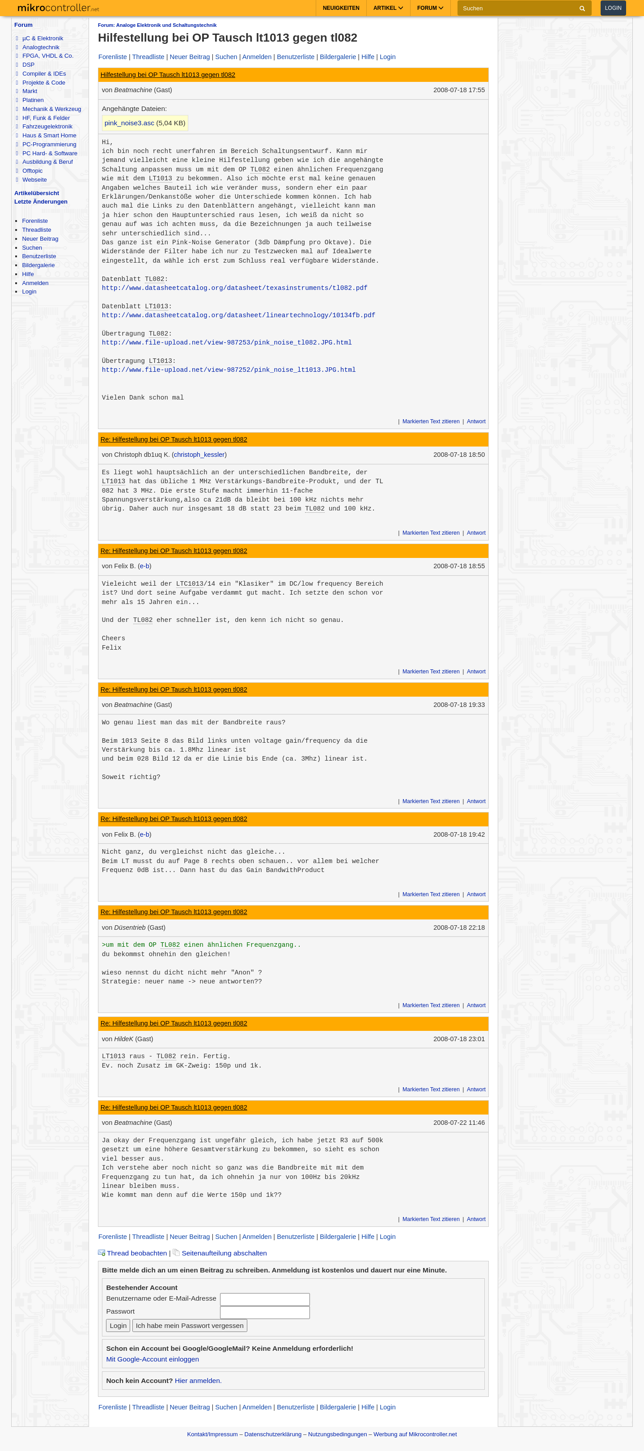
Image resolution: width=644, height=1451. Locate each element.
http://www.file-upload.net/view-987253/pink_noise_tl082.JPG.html (227, 342)
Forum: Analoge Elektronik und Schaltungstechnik (157, 25)
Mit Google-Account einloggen (152, 1359)
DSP (25, 64)
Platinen (29, 100)
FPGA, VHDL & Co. (44, 55)
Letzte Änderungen (41, 201)
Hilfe (28, 274)
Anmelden (35, 283)
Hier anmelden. (198, 1380)
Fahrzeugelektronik (44, 126)
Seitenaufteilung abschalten (220, 1253)
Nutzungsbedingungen (337, 1434)
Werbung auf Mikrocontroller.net (415, 1434)
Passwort (120, 1311)
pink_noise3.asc (129, 123)
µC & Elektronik (39, 38)
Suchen (32, 247)
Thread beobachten (132, 1253)
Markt (26, 91)
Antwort (476, 421)
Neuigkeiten (341, 8)
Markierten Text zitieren (431, 421)
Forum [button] (430, 8)
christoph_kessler (199, 454)
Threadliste (36, 229)
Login (613, 8)
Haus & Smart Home (46, 135)
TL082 (260, 169)
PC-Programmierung (46, 144)
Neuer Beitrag (40, 238)
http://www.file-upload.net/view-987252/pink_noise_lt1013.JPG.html (229, 370)
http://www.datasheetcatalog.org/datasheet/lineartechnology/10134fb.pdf (239, 315)
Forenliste (35, 220)
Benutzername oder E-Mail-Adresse (161, 1298)
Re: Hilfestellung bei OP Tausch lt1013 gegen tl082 (174, 439)
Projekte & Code (40, 82)
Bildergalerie (38, 265)
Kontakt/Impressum (212, 1434)
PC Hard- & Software (46, 153)
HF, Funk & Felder (43, 118)
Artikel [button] (388, 8)
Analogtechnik (37, 47)
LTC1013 (189, 583)
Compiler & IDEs (41, 73)
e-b (144, 566)
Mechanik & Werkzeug (48, 109)
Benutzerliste (39, 256)
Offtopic (29, 170)
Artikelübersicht (36, 193)
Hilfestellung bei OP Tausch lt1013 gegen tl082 (168, 74)
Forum (23, 24)
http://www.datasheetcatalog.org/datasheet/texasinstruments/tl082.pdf (235, 288)
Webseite (31, 179)
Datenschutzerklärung (272, 1434)
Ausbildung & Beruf (44, 161)
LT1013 (160, 178)
